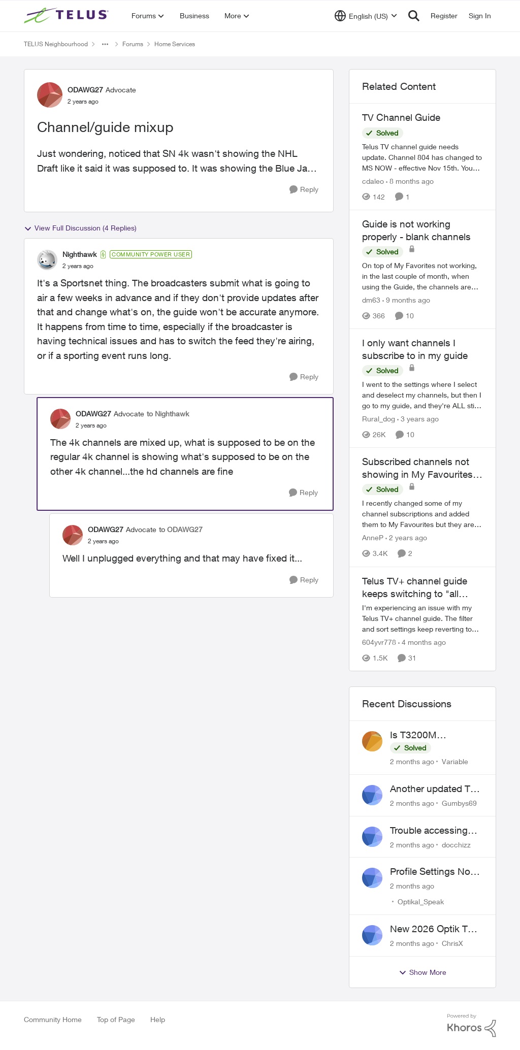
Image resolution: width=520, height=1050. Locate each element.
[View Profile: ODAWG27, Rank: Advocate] (49, 95)
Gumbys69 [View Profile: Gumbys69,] (459, 803)
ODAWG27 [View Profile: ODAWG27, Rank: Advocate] (85, 89)
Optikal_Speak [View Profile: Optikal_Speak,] (421, 901)
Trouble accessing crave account (429, 831)
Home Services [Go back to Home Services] (174, 44)
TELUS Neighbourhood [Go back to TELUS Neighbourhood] (56, 44)
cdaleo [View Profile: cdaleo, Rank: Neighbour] (373, 181)
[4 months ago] (422, 642)
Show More (422, 972)
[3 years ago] (418, 418)
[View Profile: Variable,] (372, 741)
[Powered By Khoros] (471, 1025)
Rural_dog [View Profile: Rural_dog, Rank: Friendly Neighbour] (378, 418)
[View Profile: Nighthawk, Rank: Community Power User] (47, 260)
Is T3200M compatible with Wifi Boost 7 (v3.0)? (433, 735)
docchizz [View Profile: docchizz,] (456, 844)
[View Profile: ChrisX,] (372, 935)
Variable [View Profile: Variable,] (455, 761)
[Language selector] (366, 16)
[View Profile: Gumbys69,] (372, 795)
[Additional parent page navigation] (105, 44)
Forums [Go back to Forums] (132, 44)
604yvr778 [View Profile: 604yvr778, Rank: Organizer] (379, 642)
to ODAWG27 (181, 529)
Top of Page (116, 1019)
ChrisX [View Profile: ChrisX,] (452, 943)
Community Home (53, 1019)
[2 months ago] (412, 761)
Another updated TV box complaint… (433, 789)
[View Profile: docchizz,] (372, 837)
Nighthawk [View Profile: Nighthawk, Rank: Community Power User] (79, 254)
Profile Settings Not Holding (431, 872)
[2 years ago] (406, 538)
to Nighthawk (168, 413)
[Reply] (303, 189)
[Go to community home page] (67, 16)
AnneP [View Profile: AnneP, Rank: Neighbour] (372, 538)
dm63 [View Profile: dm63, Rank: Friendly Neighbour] (371, 300)
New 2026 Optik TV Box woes (432, 929)
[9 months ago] (406, 299)
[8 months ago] (410, 181)
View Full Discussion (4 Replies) (80, 228)
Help (157, 1019)
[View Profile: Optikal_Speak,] (372, 878)
